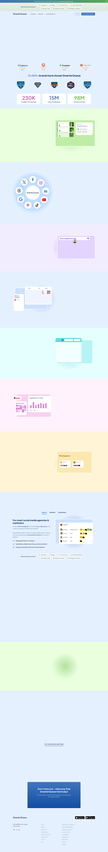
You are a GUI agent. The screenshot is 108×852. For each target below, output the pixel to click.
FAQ (42, 842)
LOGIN (77, 14)
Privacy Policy (44, 837)
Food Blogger (65, 834)
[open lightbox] (39, 44)
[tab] (44, 512)
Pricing (42, 827)
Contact (43, 839)
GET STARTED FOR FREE (88, 14)
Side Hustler (65, 839)
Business (64, 842)
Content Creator (66, 832)
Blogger (64, 844)
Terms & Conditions (46, 834)
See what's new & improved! (66, 1)
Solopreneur (65, 837)
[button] (33, 14)
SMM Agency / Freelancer (68, 824)
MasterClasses (44, 832)
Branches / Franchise (67, 829)
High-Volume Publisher (67, 827)
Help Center (44, 829)
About (42, 824)
